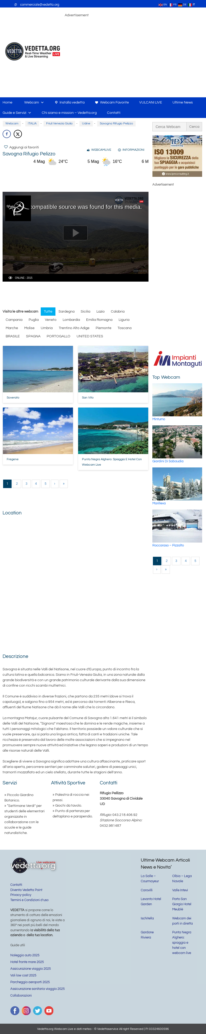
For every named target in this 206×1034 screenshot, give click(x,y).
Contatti (113, 113)
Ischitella (147, 918)
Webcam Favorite (114, 102)
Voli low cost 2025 (23, 975)
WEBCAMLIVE (101, 150)
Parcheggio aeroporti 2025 (30, 982)
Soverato (13, 397)
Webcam (34, 102)
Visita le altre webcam (20, 311)
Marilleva (159, 503)
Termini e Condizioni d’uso (29, 900)
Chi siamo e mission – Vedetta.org (69, 113)
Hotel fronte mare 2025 (27, 962)
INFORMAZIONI (133, 150)
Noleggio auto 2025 (24, 955)
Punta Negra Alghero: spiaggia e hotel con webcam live (181, 942)
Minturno (158, 419)
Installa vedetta (72, 102)
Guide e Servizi (17, 113)
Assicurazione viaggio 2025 (30, 969)
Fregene (13, 459)
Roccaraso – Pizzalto (168, 545)
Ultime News (182, 102)
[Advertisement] (96, 178)
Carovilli (147, 890)
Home (7, 102)
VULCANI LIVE (150, 102)
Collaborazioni (21, 995)
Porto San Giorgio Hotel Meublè (181, 904)
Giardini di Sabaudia (168, 461)
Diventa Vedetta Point (26, 890)
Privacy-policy (20, 895)
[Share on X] (18, 134)
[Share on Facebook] (7, 134)
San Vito (88, 397)
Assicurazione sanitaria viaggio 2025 (37, 989)
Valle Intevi (180, 890)
